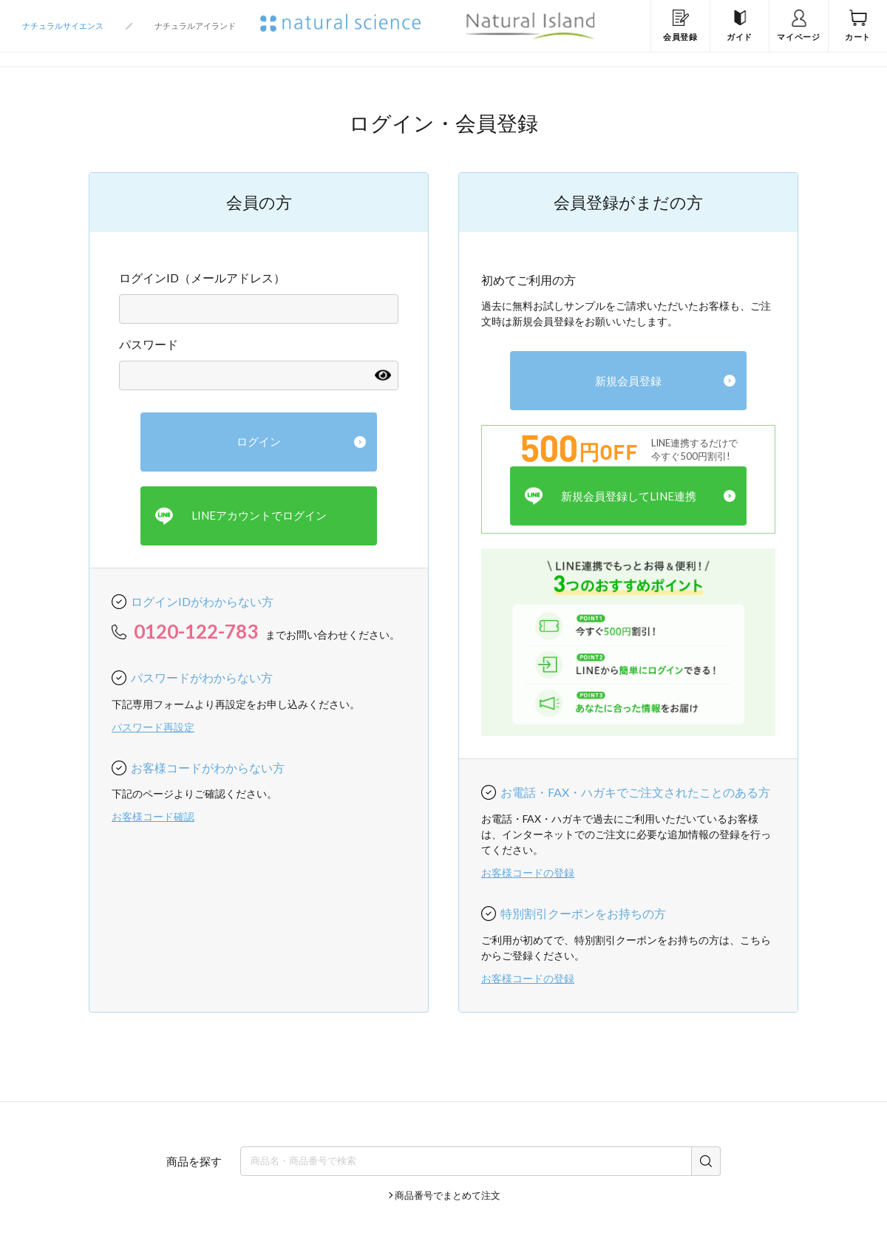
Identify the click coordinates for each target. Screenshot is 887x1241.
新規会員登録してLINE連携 (610, 496)
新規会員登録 (628, 380)
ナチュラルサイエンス (62, 25)
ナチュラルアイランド (195, 25)
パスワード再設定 (153, 727)
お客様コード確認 (153, 816)
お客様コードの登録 (527, 872)
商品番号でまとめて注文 (447, 1195)
